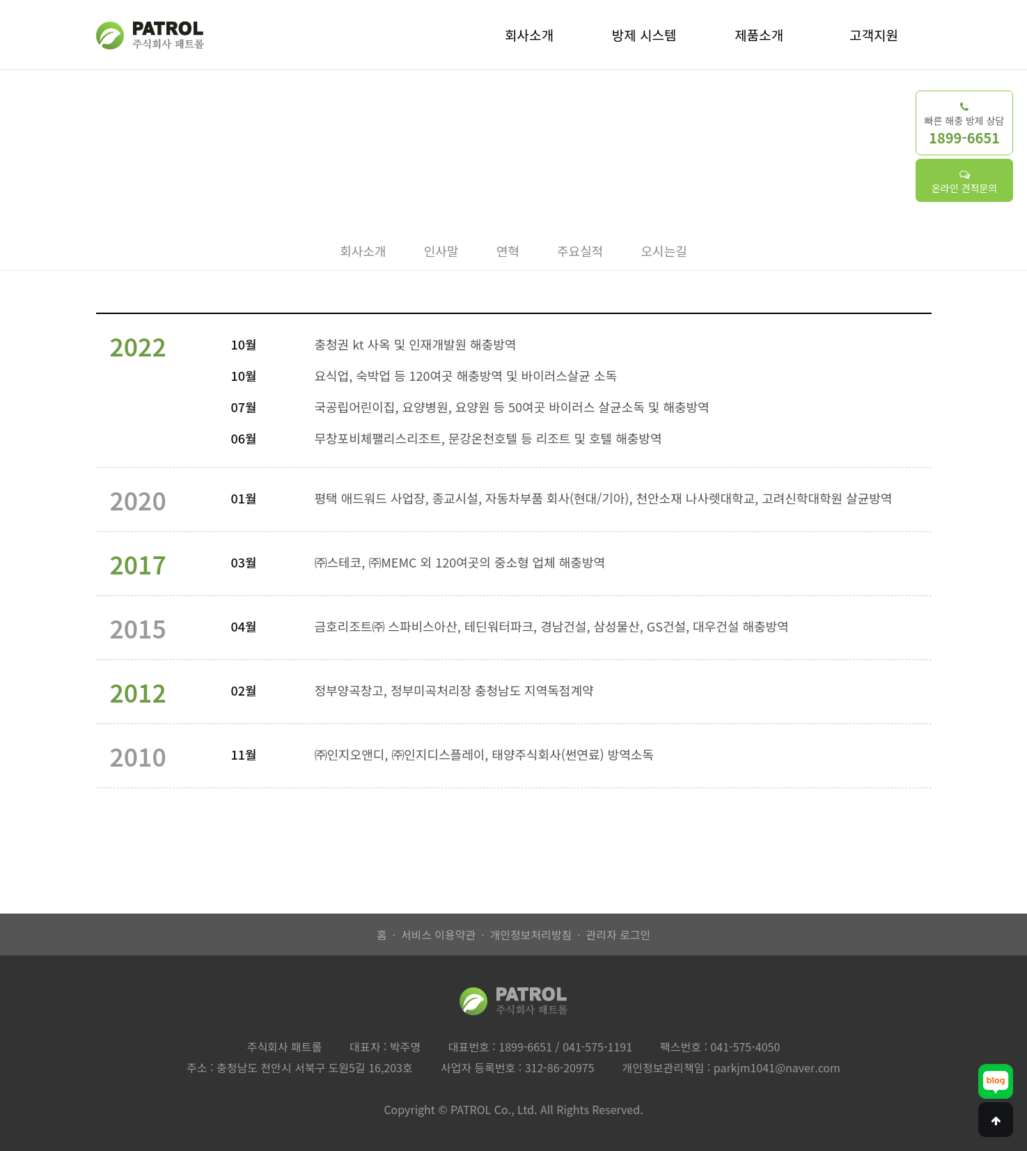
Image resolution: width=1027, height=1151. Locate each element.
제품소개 (759, 34)
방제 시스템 (644, 34)
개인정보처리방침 (530, 934)
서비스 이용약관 (438, 934)
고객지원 (873, 34)
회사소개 (529, 34)
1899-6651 (525, 1046)
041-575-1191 (597, 1046)
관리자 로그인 (618, 934)
